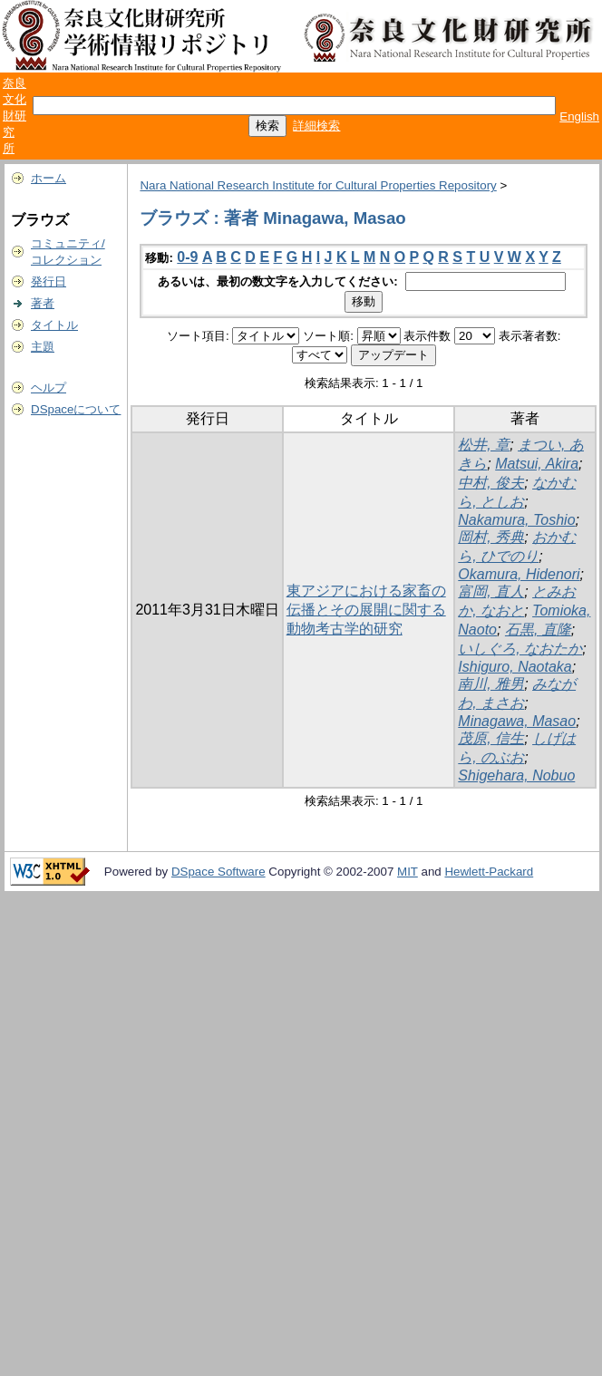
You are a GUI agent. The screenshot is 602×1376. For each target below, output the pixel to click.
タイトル (54, 325)
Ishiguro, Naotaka (514, 666)
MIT (407, 871)
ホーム (48, 178)
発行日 (48, 281)
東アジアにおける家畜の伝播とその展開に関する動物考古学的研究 (366, 609)
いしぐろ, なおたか (520, 648)
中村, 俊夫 (491, 482)
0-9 (187, 257)
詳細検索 (316, 125)
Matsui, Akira (536, 463)
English (579, 116)
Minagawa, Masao (517, 721)
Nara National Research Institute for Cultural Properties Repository (318, 185)
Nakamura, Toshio (516, 520)
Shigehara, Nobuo (516, 775)
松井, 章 (484, 444)
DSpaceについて (76, 409)
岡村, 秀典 (491, 537)
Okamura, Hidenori (518, 574)
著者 (42, 303)
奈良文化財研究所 (14, 115)
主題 (42, 347)
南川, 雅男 (491, 684)
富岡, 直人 (491, 591)
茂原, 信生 (491, 738)
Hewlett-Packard (488, 871)
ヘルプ (48, 387)
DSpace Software (218, 871)
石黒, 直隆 (538, 629)
